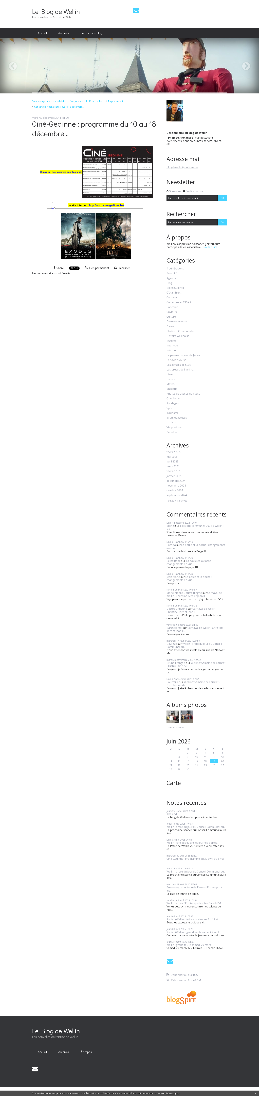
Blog (169, 283)
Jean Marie (173, 577)
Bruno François (175, 663)
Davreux (171, 644)
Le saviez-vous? (176, 360)
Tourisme (172, 413)
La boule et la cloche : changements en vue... (195, 546)
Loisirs (170, 379)
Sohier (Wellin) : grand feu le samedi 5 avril (192, 932)
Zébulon (171, 432)
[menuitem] (42, 33)
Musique (171, 388)
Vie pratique (174, 427)
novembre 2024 (176, 485)
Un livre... (172, 422)
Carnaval (171, 297)
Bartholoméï (174, 628)
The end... (172, 814)
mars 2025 (172, 466)
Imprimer (122, 268)
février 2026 (173, 452)
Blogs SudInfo (175, 287)
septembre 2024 (176, 495)
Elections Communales (180, 331)
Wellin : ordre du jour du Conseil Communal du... (194, 645)
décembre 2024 (175, 480)
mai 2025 (172, 456)
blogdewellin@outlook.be (182, 167)
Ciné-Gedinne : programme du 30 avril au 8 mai (195, 858)
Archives (63, 33)
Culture (171, 316)
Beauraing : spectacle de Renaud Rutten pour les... (194, 889)
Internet (171, 350)
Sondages (172, 403)
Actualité (171, 273)
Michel (170, 526)
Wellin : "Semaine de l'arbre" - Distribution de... (195, 664)
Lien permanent (97, 268)
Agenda (171, 278)
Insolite (171, 340)
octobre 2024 (174, 490)
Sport (169, 408)
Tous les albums (175, 727)
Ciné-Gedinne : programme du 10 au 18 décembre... (94, 128)
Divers (170, 326)
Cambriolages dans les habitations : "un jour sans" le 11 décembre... (68, 101)
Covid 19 (171, 311)
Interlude (172, 345)
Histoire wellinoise (177, 336)
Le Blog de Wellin (56, 11)
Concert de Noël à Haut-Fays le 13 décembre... (59, 106)
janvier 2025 (174, 476)
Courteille (172, 682)
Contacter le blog (91, 33)
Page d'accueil (115, 101)
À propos (86, 1052)
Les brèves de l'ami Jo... (180, 369)
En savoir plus (172, 1093)
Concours (172, 307)
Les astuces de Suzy (178, 364)
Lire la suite (210, 247)
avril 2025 (172, 461)
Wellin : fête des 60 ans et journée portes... (192, 842)
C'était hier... (174, 292)
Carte (173, 783)
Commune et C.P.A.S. (178, 302)
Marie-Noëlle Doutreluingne (184, 593)
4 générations (175, 268)
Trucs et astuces (176, 417)
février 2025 (173, 471)
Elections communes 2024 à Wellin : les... (194, 527)
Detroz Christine (176, 608)
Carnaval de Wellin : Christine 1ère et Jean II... (194, 594)
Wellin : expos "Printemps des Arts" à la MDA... (194, 903)
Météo (170, 384)
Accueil (42, 33)
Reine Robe (173, 561)
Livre (169, 374)
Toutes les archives (176, 500)
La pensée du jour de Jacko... (183, 355)
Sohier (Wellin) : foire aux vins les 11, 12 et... (193, 919)
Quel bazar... (174, 398)
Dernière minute (176, 321)
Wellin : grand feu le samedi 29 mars (188, 945)
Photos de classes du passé (183, 393)
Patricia (171, 545)
